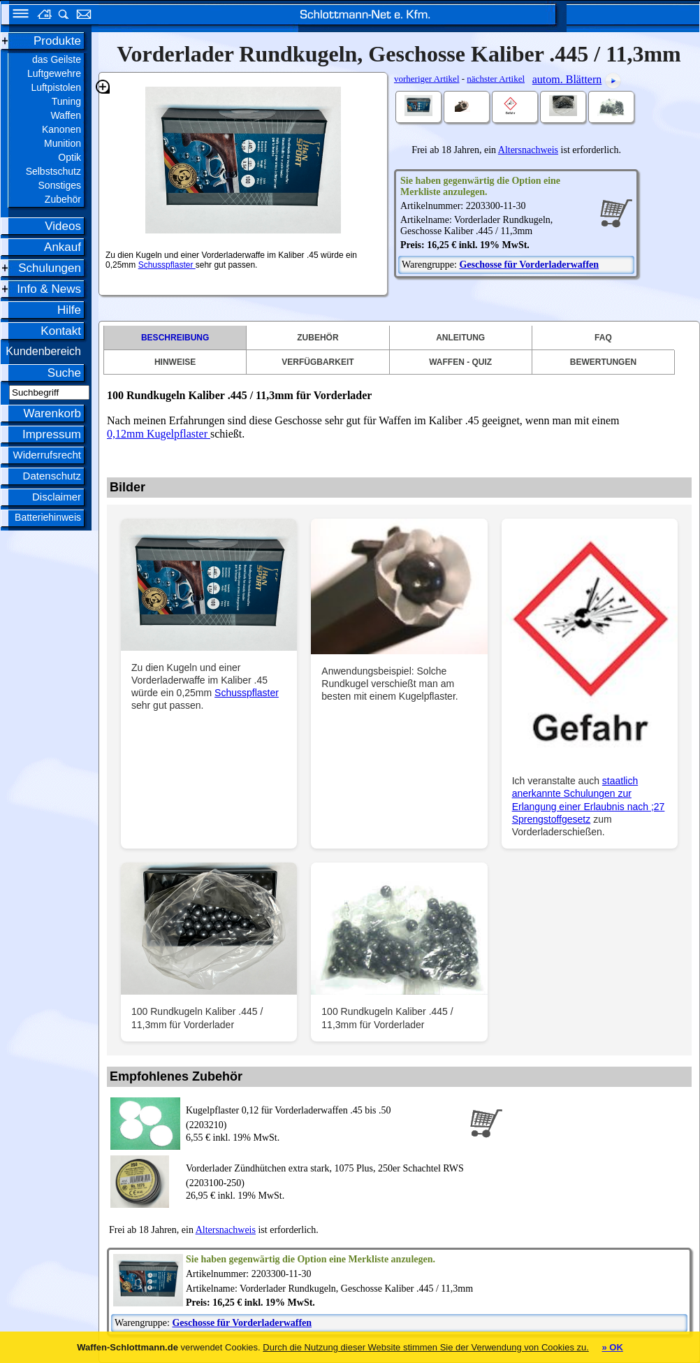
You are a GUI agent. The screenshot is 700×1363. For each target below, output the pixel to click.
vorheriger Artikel (427, 78)
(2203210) (325, 1116)
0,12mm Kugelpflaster (157, 434)
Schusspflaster (167, 265)
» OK (611, 1347)
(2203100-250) (325, 1174)
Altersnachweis (528, 150)
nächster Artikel (496, 78)
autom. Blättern (567, 79)
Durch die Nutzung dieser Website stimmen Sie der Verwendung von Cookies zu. (426, 1347)
